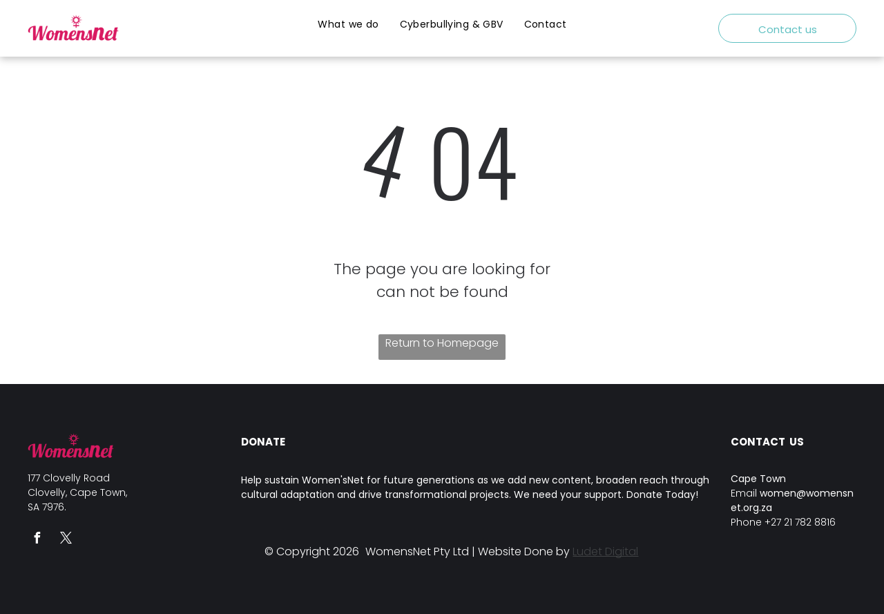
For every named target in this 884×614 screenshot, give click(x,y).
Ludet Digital (605, 551)
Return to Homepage (442, 343)
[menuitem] (348, 24)
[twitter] (66, 539)
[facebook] (37, 539)
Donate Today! (662, 494)
